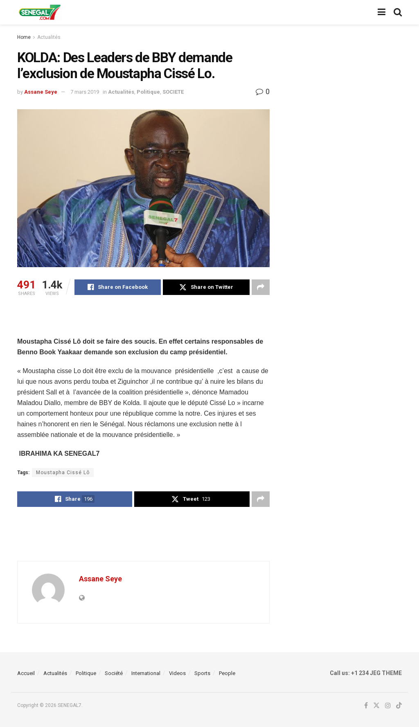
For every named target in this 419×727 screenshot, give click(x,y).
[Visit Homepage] (39, 12)
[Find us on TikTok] (399, 706)
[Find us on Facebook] (366, 706)
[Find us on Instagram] (388, 706)
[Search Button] (398, 12)
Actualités (49, 37)
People (227, 673)
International (145, 673)
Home (24, 37)
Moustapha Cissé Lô (63, 472)
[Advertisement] (143, 321)
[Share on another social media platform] (261, 287)
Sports (202, 673)
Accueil (26, 673)
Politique (148, 92)
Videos (177, 673)
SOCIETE (173, 92)
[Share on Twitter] (206, 287)
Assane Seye (40, 92)
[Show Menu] (381, 12)
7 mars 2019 (84, 92)
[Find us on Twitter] (376, 706)
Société (114, 673)
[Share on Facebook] (117, 287)
